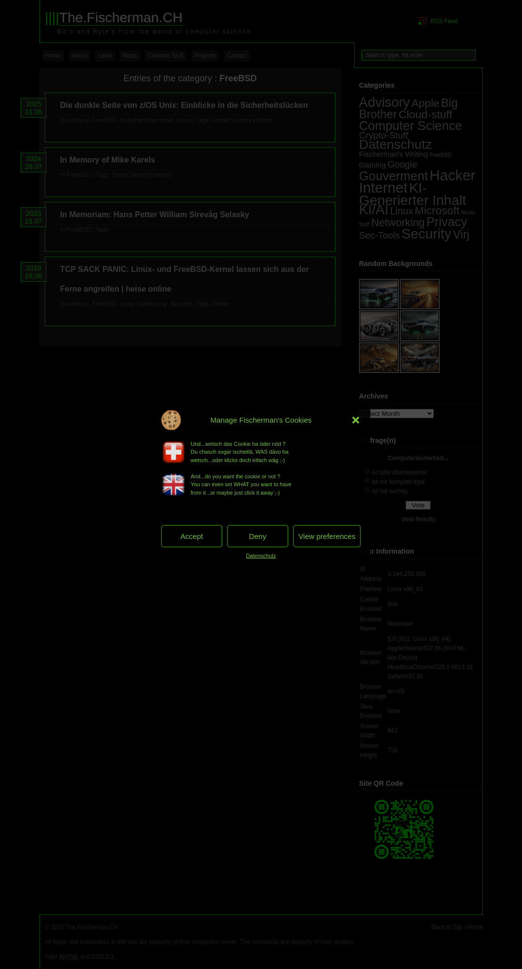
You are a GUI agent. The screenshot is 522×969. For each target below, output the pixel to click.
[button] (356, 420)
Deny (257, 536)
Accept (191, 536)
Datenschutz (261, 556)
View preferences (327, 536)
